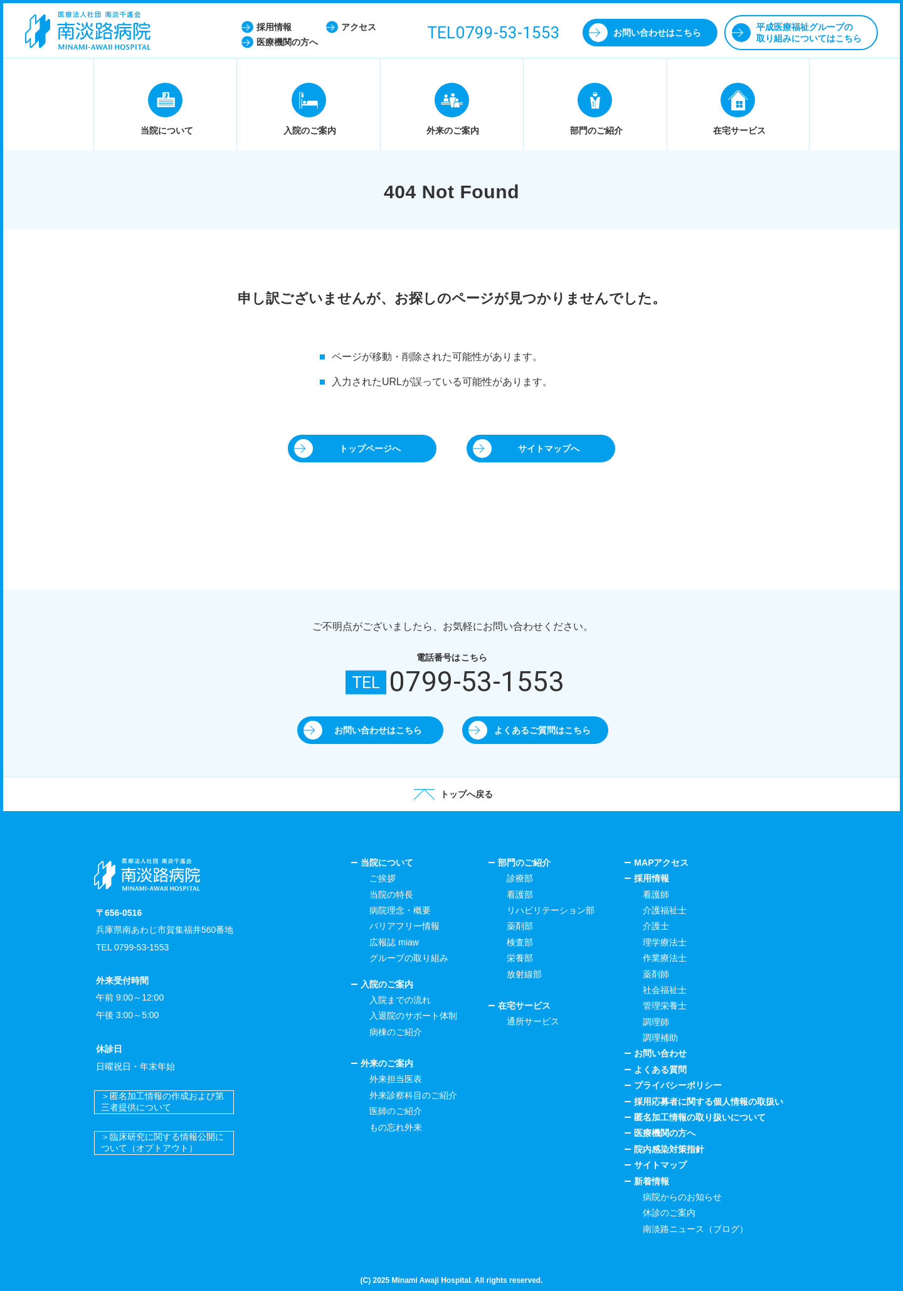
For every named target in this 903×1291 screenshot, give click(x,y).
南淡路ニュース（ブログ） (695, 1229)
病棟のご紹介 (395, 1032)
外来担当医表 (395, 1079)
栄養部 (520, 958)
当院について (387, 863)
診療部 (520, 878)
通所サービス (533, 1021)
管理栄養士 (665, 1006)
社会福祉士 (665, 990)
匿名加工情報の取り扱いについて (700, 1117)
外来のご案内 (387, 1063)
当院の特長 (391, 895)
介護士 (656, 926)
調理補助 (660, 1038)
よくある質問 (660, 1070)
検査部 (520, 942)
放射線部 (524, 974)
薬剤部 (520, 926)
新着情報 (651, 1181)
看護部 (520, 895)
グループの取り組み (408, 958)
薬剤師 (656, 974)
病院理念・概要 (400, 910)
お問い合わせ (660, 1053)
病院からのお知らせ (682, 1197)
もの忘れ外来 (395, 1127)
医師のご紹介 (395, 1111)
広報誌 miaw (394, 942)
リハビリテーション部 (550, 910)
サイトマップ (660, 1165)
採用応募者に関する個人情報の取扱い (708, 1102)
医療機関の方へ (664, 1133)
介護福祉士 (665, 910)
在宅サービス (524, 1006)
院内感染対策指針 (669, 1149)
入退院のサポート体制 (413, 1016)
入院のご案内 (387, 984)
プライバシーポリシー (678, 1085)
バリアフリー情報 (404, 926)
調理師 (656, 1022)
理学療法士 (665, 942)
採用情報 (651, 878)
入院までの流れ (400, 1000)
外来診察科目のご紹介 (413, 1095)
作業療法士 (665, 958)
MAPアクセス (661, 863)
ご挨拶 (382, 878)
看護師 (656, 895)
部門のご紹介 (524, 863)
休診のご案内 (669, 1213)
